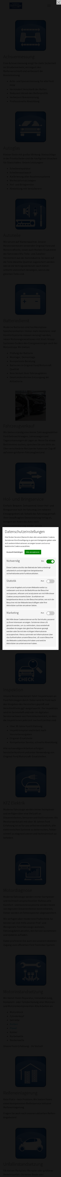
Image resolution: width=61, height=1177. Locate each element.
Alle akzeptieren (33, 552)
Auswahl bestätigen (15, 552)
